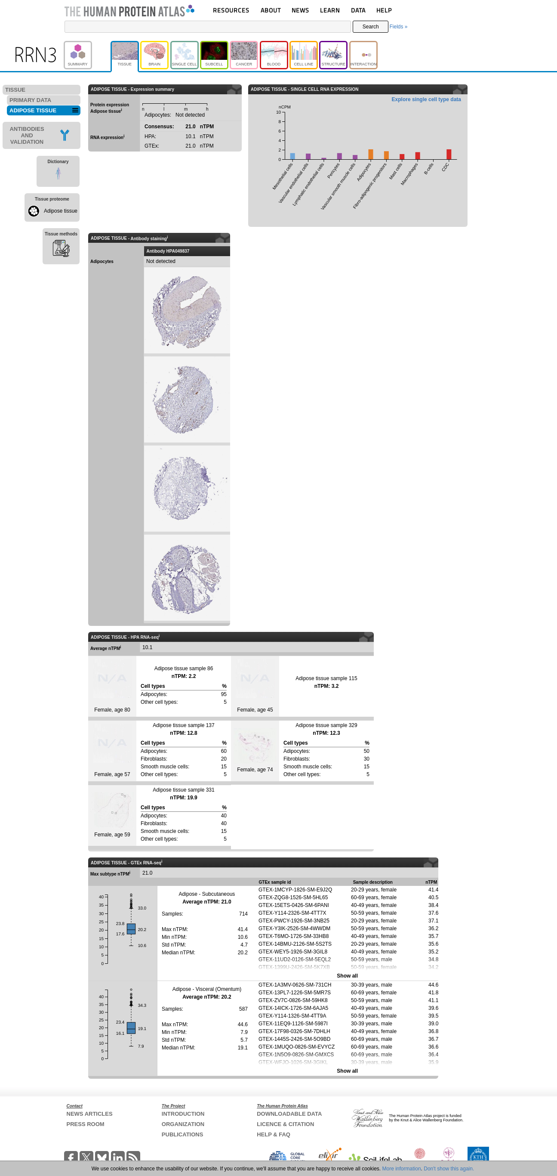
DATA (358, 10)
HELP (384, 10)
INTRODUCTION (183, 1114)
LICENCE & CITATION (285, 1124)
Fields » (398, 27)
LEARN (330, 10)
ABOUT (271, 10)
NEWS (300, 10)
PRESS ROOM (86, 1124)
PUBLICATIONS (182, 1134)
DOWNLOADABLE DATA (289, 1114)
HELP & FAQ (273, 1134)
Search (371, 27)
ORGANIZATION (183, 1124)
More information (401, 1169)
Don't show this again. (449, 1169)
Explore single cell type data (426, 99)
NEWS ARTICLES (90, 1114)
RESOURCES (231, 10)
